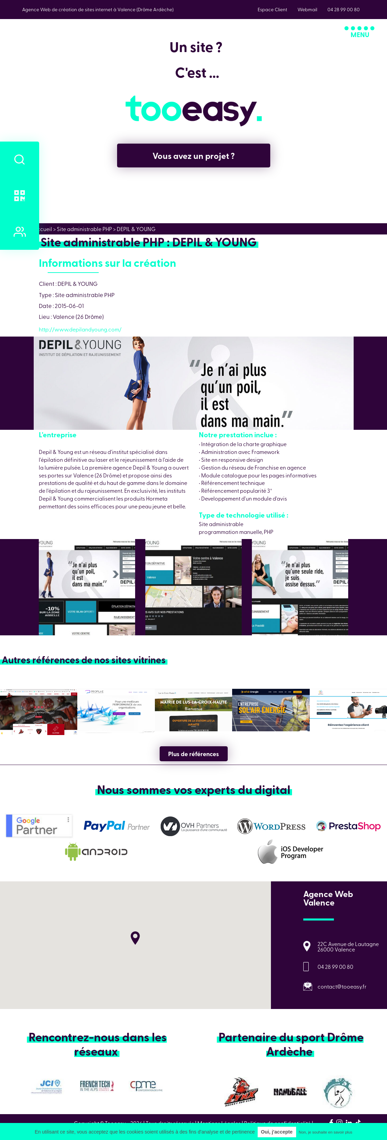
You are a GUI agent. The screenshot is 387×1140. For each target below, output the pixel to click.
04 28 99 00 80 (335, 966)
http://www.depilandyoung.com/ (80, 329)
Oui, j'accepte (277, 1132)
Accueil (43, 228)
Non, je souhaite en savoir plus (325, 1132)
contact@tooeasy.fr (342, 986)
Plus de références (193, 753)
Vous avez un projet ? (193, 155)
